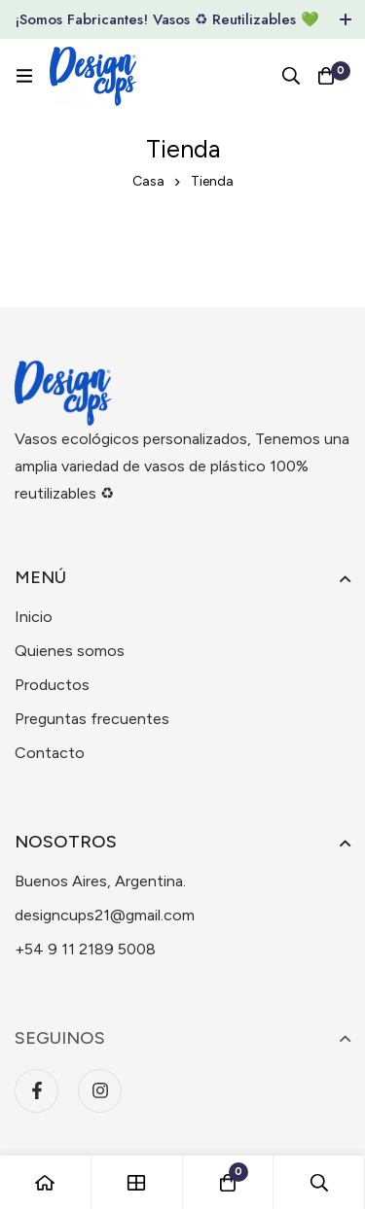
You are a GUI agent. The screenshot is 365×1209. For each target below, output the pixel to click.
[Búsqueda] (291, 76)
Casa (148, 181)
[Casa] (45, 1182)
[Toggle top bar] (345, 19)
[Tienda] (137, 1182)
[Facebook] (36, 1091)
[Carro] (326, 76)
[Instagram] (100, 1091)
